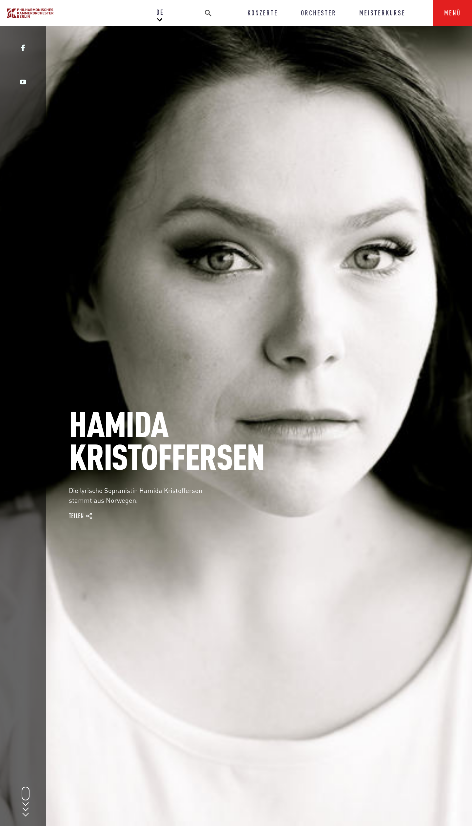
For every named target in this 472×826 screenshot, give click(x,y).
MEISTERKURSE (382, 13)
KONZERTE (262, 13)
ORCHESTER (318, 13)
